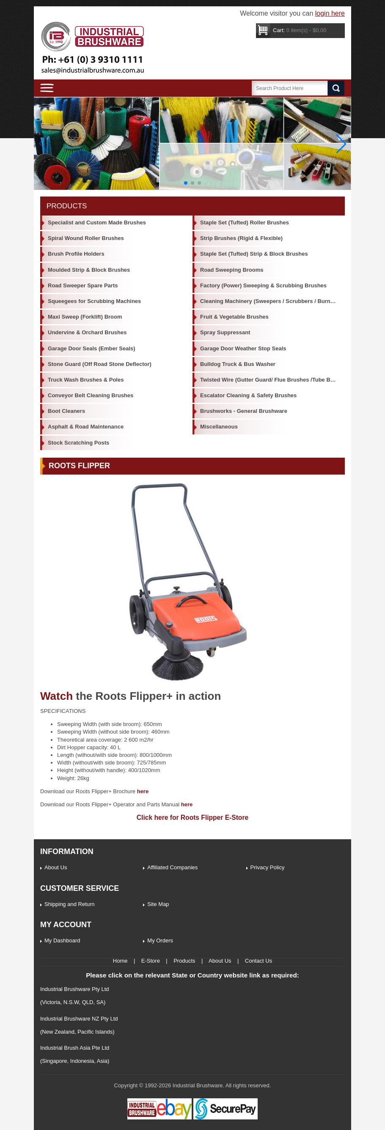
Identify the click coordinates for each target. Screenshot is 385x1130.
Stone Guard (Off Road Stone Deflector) (99, 364)
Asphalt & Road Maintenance (86, 426)
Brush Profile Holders (76, 254)
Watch (56, 696)
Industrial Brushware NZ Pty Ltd (79, 1018)
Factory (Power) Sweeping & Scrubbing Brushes (263, 285)
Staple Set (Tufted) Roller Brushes (244, 222)
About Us (55, 867)
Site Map (158, 904)
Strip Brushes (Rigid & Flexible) (241, 238)
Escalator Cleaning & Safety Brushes (248, 395)
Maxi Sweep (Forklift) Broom (85, 317)
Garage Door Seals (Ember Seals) (91, 348)
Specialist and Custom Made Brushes (97, 222)
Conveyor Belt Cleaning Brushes (90, 395)
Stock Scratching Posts (78, 442)
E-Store (150, 961)
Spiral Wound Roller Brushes (86, 238)
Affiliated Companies (172, 867)
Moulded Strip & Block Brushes (89, 270)
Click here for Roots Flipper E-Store (192, 817)
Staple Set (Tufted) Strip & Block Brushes (254, 254)
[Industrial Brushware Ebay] (159, 1117)
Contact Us (258, 961)
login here (330, 13)
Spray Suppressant (225, 332)
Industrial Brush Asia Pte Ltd (74, 1048)
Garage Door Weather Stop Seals (243, 348)
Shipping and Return (69, 904)
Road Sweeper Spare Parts (83, 285)
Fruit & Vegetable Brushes (234, 317)
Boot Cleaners (66, 411)
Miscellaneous (219, 426)
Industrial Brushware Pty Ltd (74, 989)
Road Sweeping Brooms (232, 270)
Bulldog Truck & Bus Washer (237, 364)
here (142, 791)
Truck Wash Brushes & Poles (86, 380)
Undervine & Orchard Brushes (87, 332)
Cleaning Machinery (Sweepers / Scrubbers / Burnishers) (272, 301)
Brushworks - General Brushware (243, 411)
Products (184, 961)
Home (120, 961)
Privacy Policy (267, 867)
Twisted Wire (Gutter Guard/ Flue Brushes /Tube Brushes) (272, 380)
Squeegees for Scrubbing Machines (94, 301)
